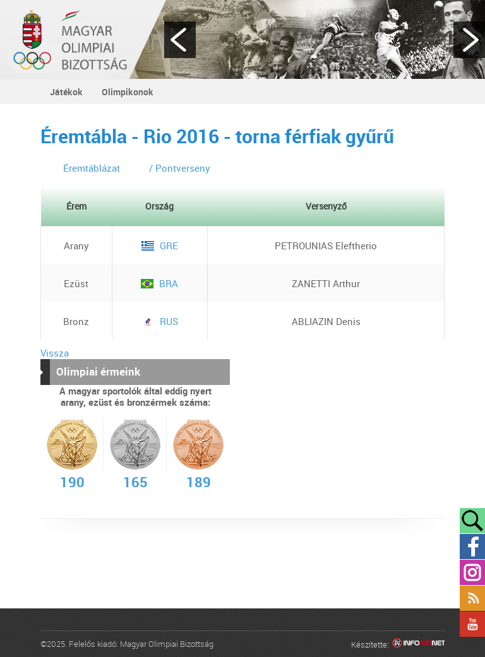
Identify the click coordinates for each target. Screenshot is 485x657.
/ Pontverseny (179, 168)
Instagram (472, 572)
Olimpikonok (127, 92)
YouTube (472, 624)
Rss (472, 598)
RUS (159, 321)
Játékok (66, 92)
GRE (159, 245)
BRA (159, 283)
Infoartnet (418, 644)
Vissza (54, 352)
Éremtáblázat (91, 168)
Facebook (472, 546)
